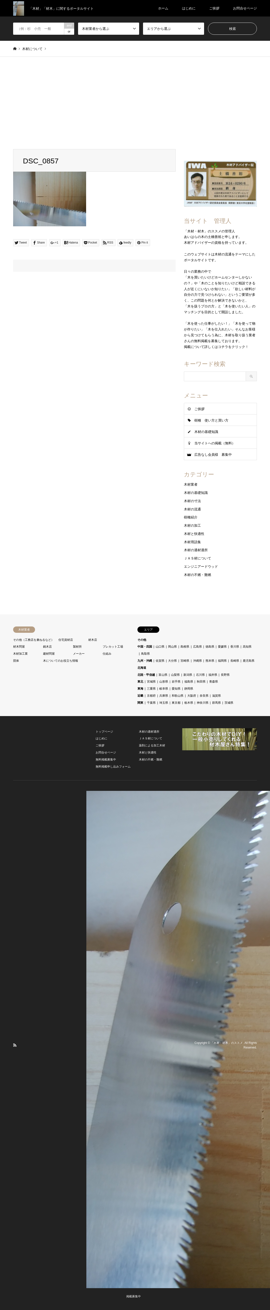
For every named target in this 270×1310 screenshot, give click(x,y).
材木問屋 (19, 646)
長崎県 (234, 660)
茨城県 (229, 702)
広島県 (197, 646)
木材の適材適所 (196, 550)
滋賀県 (216, 695)
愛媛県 (222, 646)
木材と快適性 (194, 534)
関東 (140, 702)
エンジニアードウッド (201, 566)
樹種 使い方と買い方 (211, 420)
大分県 (172, 660)
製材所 (77, 646)
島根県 (184, 646)
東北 (140, 681)
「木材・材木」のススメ (227, 1042)
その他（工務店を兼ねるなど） (33, 640)
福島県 (188, 681)
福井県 (212, 674)
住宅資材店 (65, 640)
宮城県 (151, 681)
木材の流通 (192, 509)
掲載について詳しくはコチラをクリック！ (216, 347)
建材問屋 (49, 653)
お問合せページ (245, 8)
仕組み (107, 653)
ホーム (163, 8)
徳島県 (210, 646)
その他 (141, 640)
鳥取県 (145, 653)
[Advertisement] (135, 103)
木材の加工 (192, 525)
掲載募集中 (133, 1296)
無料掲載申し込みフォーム (113, 766)
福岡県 (222, 660)
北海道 (141, 667)
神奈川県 (202, 702)
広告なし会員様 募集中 (213, 454)
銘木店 (47, 646)
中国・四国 (144, 646)
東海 (140, 688)
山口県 (160, 646)
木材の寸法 (192, 501)
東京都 (176, 702)
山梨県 (175, 674)
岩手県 (176, 681)
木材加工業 (20, 653)
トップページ (104, 731)
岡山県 (172, 646)
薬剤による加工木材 (152, 745)
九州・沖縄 (144, 660)
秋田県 (201, 681)
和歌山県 (177, 695)
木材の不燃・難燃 (197, 575)
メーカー (79, 653)
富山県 (163, 674)
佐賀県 (160, 660)
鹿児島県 (248, 660)
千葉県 (151, 702)
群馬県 (216, 702)
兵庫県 (163, 695)
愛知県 (176, 688)
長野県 (225, 674)
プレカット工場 (113, 646)
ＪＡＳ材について (197, 558)
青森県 (213, 681)
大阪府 (191, 695)
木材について (32, 49)
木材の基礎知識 (206, 432)
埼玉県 (163, 702)
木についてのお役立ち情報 (60, 660)
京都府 (151, 695)
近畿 (140, 695)
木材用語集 (192, 542)
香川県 (234, 646)
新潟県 (187, 674)
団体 (16, 660)
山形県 (163, 681)
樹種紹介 (191, 517)
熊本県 (210, 660)
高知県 (247, 646)
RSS (15, 1045)
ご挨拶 (214, 8)
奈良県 (204, 695)
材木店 (92, 640)
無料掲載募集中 (106, 759)
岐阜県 (163, 688)
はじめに (189, 8)
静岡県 (188, 688)
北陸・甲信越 (146, 674)
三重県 (151, 688)
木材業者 (191, 484)
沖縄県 (197, 660)
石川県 (200, 674)
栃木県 (188, 702)
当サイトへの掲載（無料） (214, 443)
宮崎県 (184, 660)
